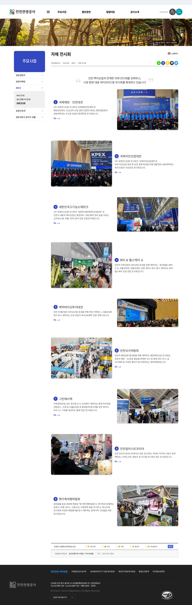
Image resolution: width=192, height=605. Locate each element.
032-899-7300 (59, 585)
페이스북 (163, 63)
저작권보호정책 (159, 571)
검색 (179, 12)
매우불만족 (153, 546)
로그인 (172, 12)
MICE (18, 87)
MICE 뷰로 (21, 95)
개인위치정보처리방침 (126, 571)
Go (55, 118)
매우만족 (93, 546)
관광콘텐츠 (21, 75)
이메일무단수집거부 (79, 571)
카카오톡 (172, 63)
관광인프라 (21, 110)
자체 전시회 (21, 103)
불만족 (137, 546)
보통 (122, 546)
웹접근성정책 (144, 571)
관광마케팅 (21, 81)
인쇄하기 (174, 53)
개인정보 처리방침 (59, 571)
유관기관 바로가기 (60, 597)
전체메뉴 (48, 12)
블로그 (159, 63)
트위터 (176, 63)
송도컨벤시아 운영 (23, 99)
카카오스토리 (167, 63)
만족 (108, 546)
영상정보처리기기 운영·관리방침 (102, 571)
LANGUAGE (164, 12)
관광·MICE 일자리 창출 (26, 117)
